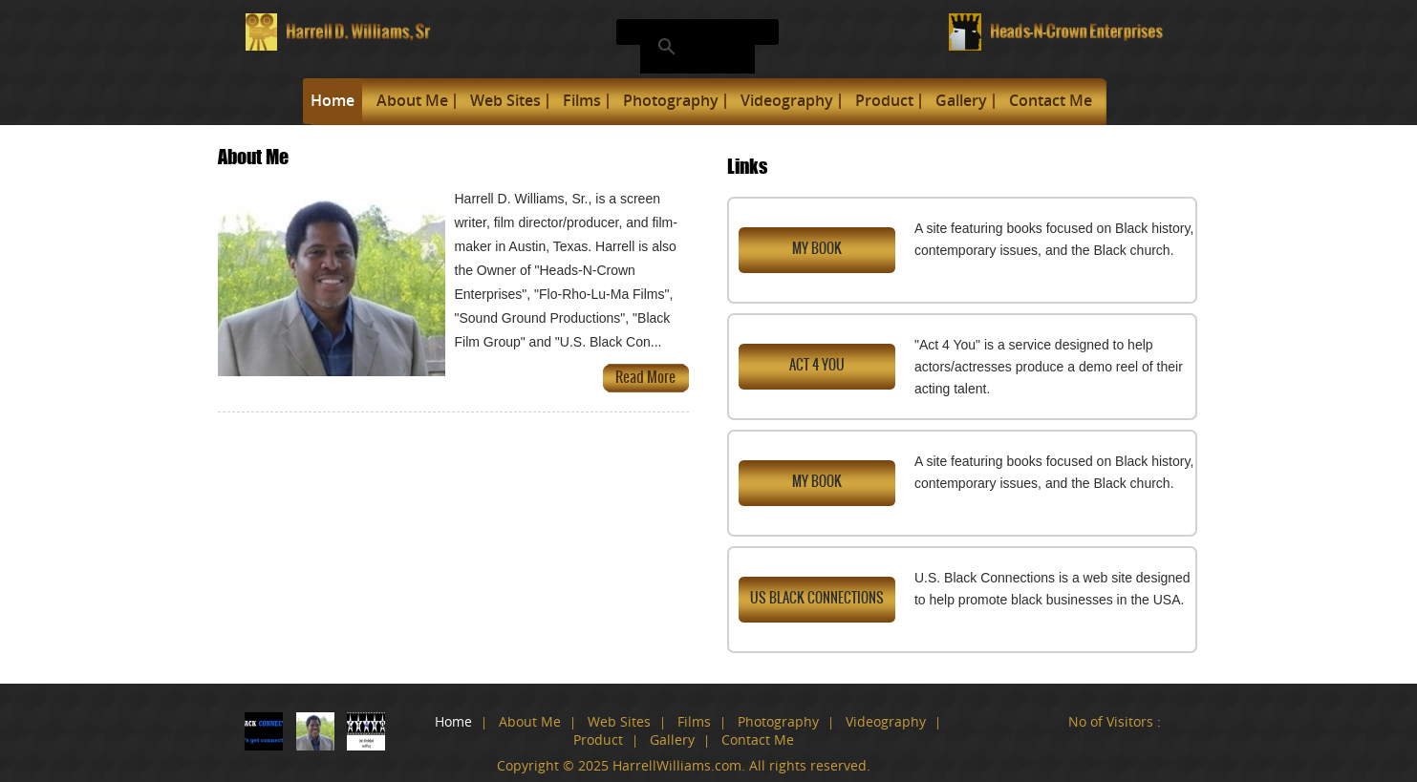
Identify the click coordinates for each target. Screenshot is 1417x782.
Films (582, 100)
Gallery (961, 100)
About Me (412, 100)
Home (332, 100)
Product (884, 100)
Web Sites (505, 100)
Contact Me (1050, 100)
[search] (695, 46)
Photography (671, 100)
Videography (787, 100)
